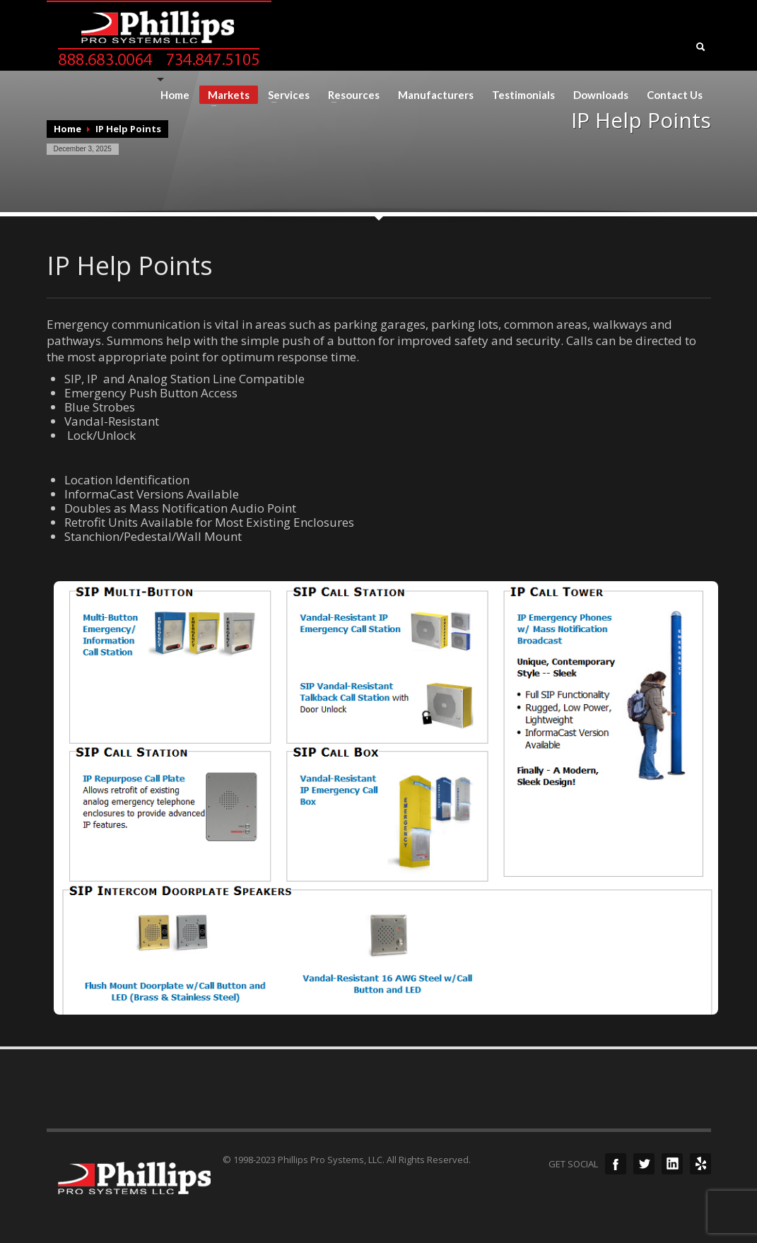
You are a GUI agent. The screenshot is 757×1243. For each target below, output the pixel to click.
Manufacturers (436, 95)
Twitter (644, 1163)
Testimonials (523, 95)
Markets (224, 96)
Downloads (600, 95)
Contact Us (675, 95)
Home (174, 95)
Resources (349, 95)
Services (284, 95)
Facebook (615, 1163)
